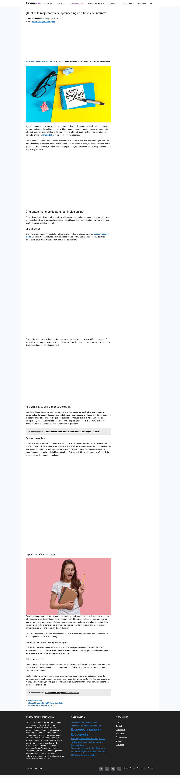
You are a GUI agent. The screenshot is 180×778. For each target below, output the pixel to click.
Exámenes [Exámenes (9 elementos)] (102, 739)
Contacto (151, 768)
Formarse (30, 61)
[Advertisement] (68, 40)
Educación (61, 3)
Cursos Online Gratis (96, 3)
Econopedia (127, 3)
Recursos (114, 3)
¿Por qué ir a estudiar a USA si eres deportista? (45, 703)
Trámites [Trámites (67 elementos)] (101, 751)
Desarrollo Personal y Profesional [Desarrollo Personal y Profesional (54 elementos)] (86, 725)
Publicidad (120, 734)
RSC (117, 722)
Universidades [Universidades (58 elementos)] (89, 755)
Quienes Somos (129, 768)
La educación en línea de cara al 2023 (42, 705)
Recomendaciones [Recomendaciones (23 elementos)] (77, 745)
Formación (48, 3)
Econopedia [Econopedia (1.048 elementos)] (79, 729)
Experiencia (120, 730)
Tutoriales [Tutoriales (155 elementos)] (76, 755)
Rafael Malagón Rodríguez (43, 21)
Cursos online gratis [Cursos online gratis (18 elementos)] (77, 722)
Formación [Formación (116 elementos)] (76, 742)
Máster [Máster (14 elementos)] (85, 742)
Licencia (119, 741)
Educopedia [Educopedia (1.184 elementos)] (79, 734)
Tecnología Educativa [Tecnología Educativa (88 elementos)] (85, 751)
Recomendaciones (76, 3)
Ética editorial (121, 737)
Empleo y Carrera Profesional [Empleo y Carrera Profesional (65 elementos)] (84, 738)
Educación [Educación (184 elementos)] (95, 729)
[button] (151, 3)
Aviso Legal (141, 768)
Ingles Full (47, 135)
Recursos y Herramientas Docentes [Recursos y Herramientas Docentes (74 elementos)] (88, 748)
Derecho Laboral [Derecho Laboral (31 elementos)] (92, 723)
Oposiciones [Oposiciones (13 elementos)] (99, 742)
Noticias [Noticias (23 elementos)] (92, 742)
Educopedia (141, 3)
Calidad (119, 726)
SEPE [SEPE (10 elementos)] (72, 752)
